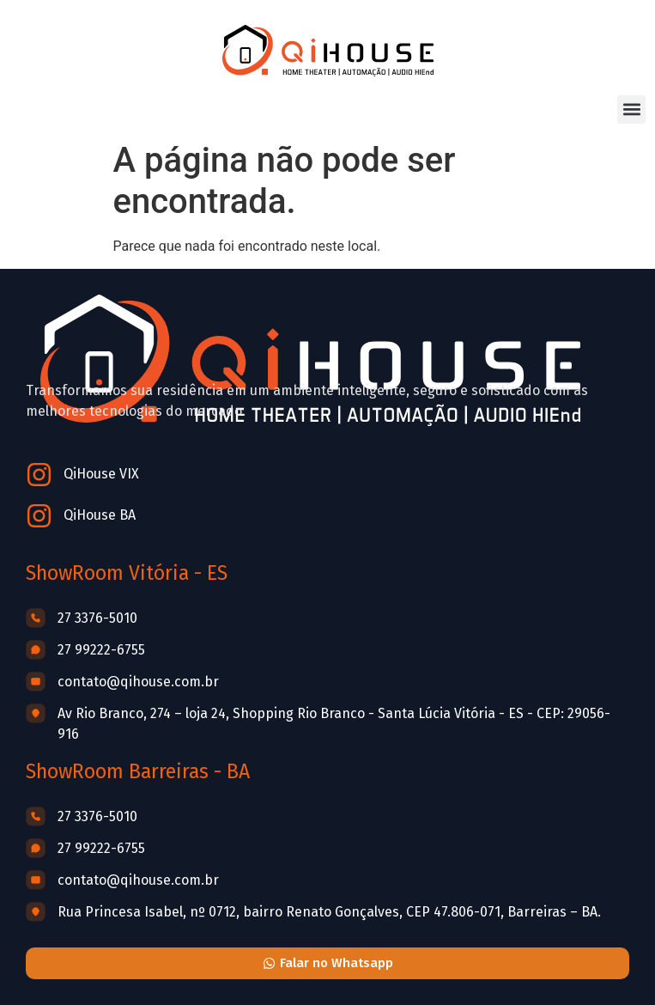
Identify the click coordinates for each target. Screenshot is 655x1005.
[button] (631, 109)
